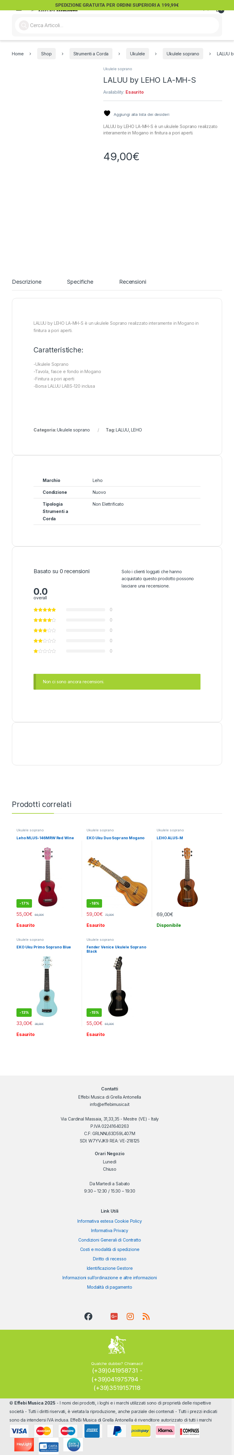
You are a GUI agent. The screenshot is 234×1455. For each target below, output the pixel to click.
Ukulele (137, 53)
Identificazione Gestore (110, 1268)
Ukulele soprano (183, 53)
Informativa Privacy (109, 1230)
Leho (97, 480)
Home (17, 53)
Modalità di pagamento (109, 1287)
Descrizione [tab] (26, 282)
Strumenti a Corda (91, 53)
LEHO (136, 429)
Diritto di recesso (109, 1258)
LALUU (122, 429)
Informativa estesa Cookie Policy (109, 1221)
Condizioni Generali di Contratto (109, 1239)
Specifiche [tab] (80, 282)
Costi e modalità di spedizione (110, 1249)
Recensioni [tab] (132, 282)
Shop (46, 53)
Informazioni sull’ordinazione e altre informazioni (109, 1277)
